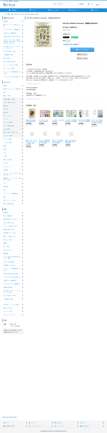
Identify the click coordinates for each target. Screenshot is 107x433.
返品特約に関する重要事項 (70, 44)
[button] (82, 58)
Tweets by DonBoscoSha (9, 417)
